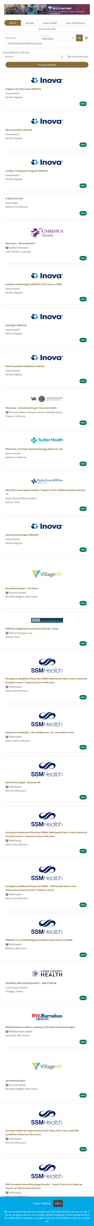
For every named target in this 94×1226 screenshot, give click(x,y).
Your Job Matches (75, 22)
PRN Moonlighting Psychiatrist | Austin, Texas (31, 628)
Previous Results (47, 64)
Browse (30, 22)
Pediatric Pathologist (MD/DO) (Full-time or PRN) (33, 284)
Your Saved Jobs (47, 28)
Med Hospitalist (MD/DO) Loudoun (25, 366)
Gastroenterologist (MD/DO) (22, 534)
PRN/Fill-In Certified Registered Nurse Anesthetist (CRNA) (38, 939)
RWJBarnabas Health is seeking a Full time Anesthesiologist (40, 1027)
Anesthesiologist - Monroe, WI (23, 782)
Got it (58, 1203)
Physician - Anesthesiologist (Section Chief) (31, 407)
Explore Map (50, 22)
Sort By (8, 56)
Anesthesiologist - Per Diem (21, 588)
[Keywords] (22, 37)
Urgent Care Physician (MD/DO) (23, 88)
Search (12, 22)
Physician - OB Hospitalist (20, 243)
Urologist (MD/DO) (16, 325)
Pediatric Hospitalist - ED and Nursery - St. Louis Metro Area (39, 732)
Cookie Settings (42, 1203)
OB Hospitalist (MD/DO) (18, 129)
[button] (86, 37)
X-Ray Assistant (14, 198)
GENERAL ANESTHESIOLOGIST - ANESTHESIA (30, 983)
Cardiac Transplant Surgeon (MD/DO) (26, 170)
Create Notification (78, 56)
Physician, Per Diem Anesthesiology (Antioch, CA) (34, 449)
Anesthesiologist (15, 1080)
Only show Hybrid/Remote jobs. (25, 43)
